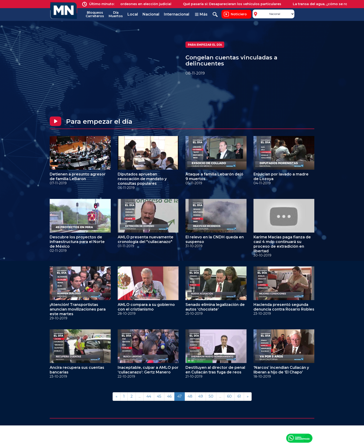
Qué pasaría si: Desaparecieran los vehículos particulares (235, 4)
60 (229, 396)
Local (132, 14)
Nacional (151, 14)
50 (211, 396)
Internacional (176, 14)
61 (239, 396)
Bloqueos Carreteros (95, 14)
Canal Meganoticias (299, 438)
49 (200, 396)
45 (159, 396)
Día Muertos (116, 14)
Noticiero (239, 14)
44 (148, 396)
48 (190, 396)
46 (169, 396)
